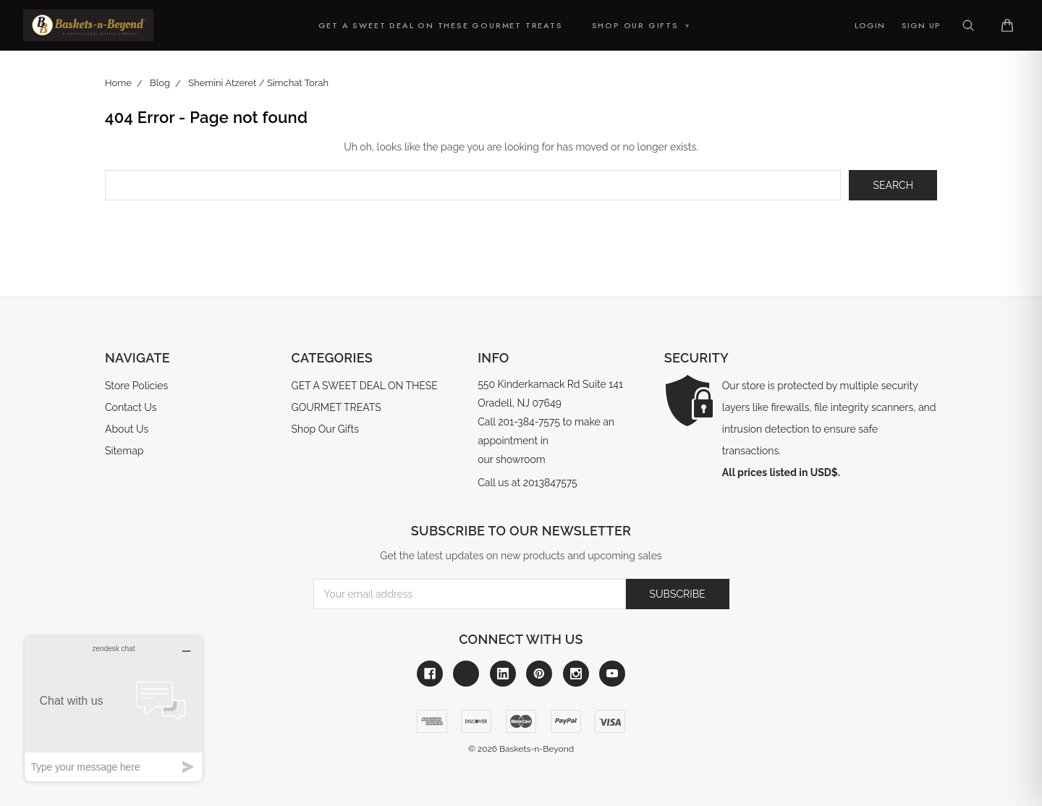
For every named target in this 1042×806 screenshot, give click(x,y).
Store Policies (136, 385)
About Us (126, 429)
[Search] (968, 25)
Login (870, 25)
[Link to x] (466, 674)
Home (118, 82)
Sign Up (921, 25)
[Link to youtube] (612, 674)
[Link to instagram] (576, 674)
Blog (160, 82)
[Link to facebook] (430, 674)
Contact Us (130, 407)
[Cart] (1007, 25)
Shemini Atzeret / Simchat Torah (258, 82)
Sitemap (124, 451)
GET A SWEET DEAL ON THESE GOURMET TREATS (440, 25)
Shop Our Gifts (641, 25)
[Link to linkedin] (503, 674)
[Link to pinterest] (539, 674)
